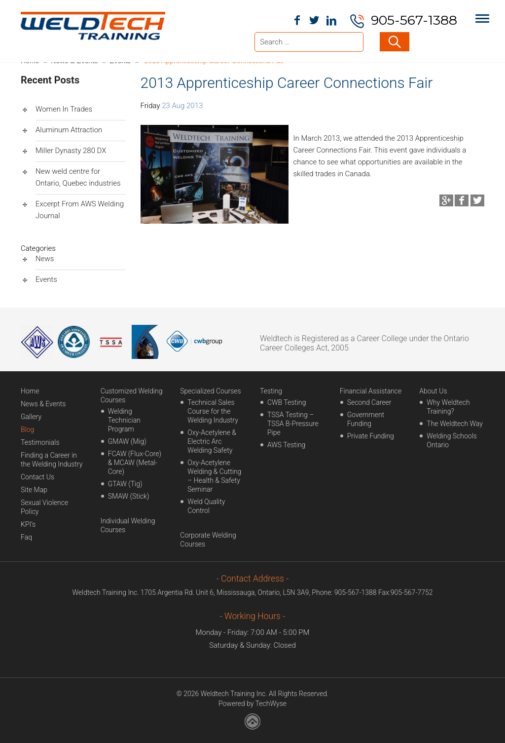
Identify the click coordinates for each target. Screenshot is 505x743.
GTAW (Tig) (125, 484)
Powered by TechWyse (252, 703)
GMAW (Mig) (127, 441)
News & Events (43, 404)
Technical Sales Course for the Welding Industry (212, 411)
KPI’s (28, 524)
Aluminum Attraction (69, 129)
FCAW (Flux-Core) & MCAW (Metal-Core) (135, 462)
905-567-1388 (414, 20)
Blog (27, 429)
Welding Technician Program (124, 420)
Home (30, 391)
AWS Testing (286, 445)
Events (46, 279)
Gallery (31, 417)
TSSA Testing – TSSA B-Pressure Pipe (293, 423)
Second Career (369, 402)
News (45, 258)
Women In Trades (64, 109)
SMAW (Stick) (128, 496)
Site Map (34, 490)
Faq (26, 537)
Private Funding (370, 436)
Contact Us (37, 477)
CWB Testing (286, 402)
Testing (271, 391)
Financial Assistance (371, 391)
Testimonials (40, 442)
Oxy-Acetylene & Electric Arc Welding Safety (211, 441)
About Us (433, 391)
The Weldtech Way (455, 424)
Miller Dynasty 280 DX (71, 150)
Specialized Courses (210, 391)
